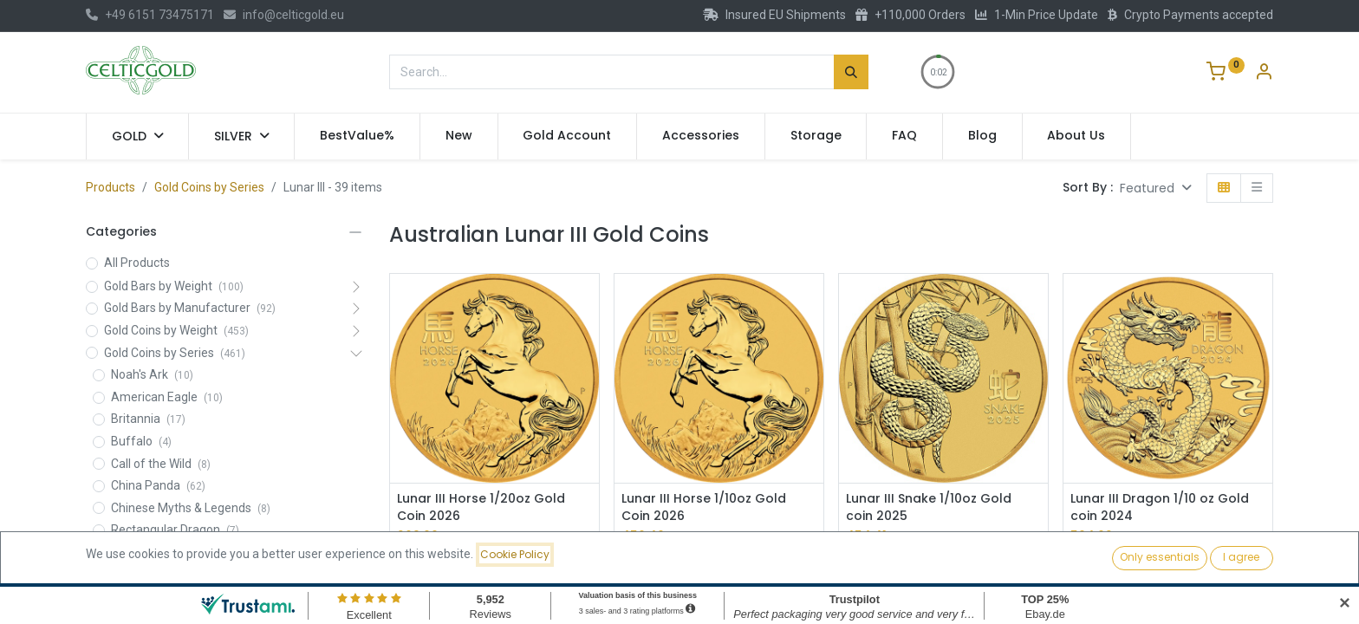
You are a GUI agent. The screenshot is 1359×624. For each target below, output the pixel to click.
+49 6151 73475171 (150, 15)
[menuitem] (357, 136)
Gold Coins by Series (209, 187)
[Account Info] (1263, 74)
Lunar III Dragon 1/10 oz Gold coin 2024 (1159, 507)
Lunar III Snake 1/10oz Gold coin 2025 (928, 507)
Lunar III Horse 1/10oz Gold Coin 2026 (703, 507)
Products (110, 187)
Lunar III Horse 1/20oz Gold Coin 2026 (481, 507)
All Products (137, 263)
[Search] (851, 72)
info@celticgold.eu (284, 15)
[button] (1156, 188)
